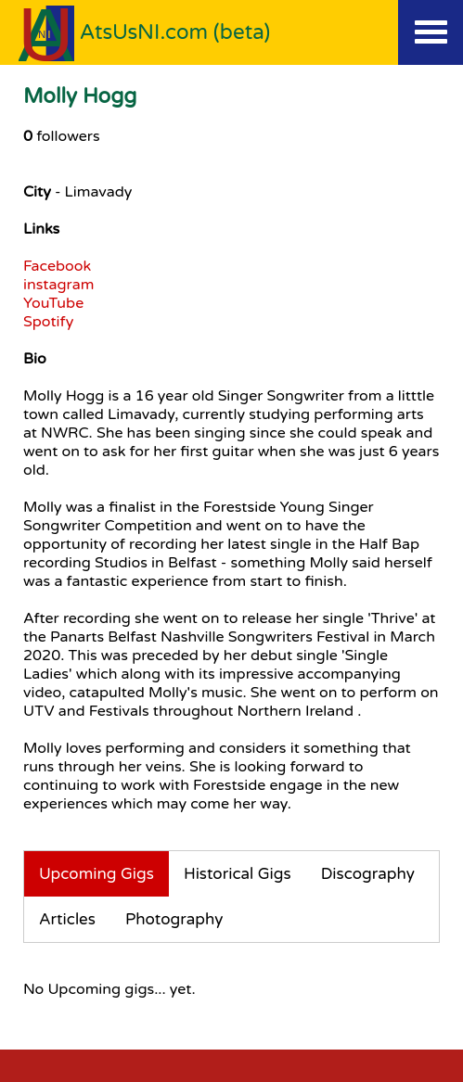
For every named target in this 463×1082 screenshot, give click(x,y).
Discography (368, 874)
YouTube (53, 303)
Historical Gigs (237, 874)
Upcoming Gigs (96, 874)
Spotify (48, 321)
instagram (58, 284)
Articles (67, 919)
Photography (174, 919)
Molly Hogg (79, 95)
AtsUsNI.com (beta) (175, 32)
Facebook (57, 266)
